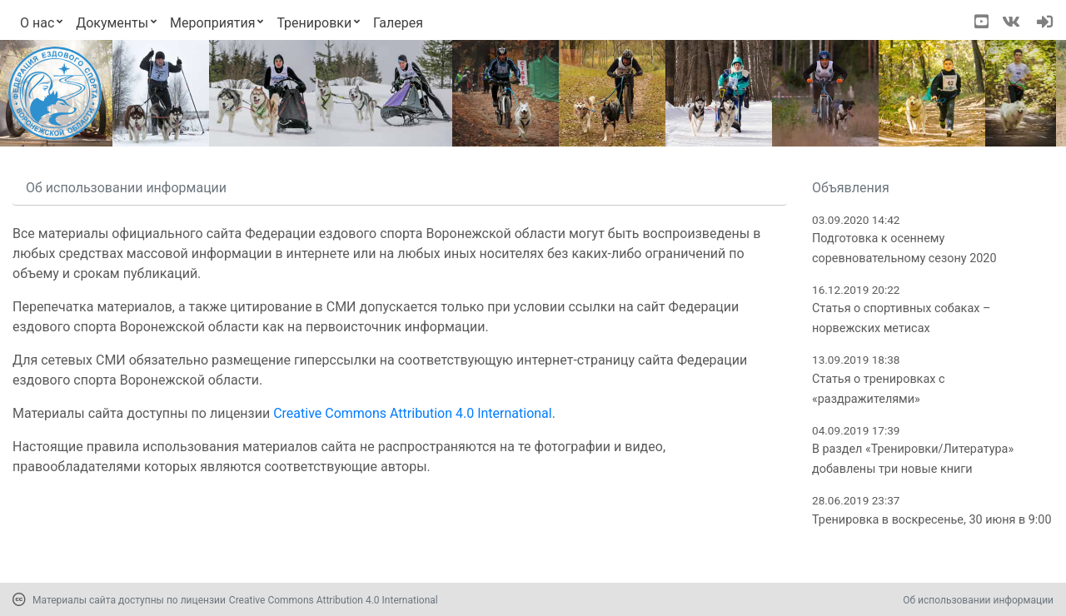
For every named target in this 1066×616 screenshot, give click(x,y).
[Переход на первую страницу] (55, 93)
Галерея (398, 23)
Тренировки (313, 23)
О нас (37, 23)
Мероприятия (213, 23)
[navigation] (1044, 23)
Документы (112, 23)
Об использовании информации (978, 600)
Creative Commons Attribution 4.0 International (412, 413)
